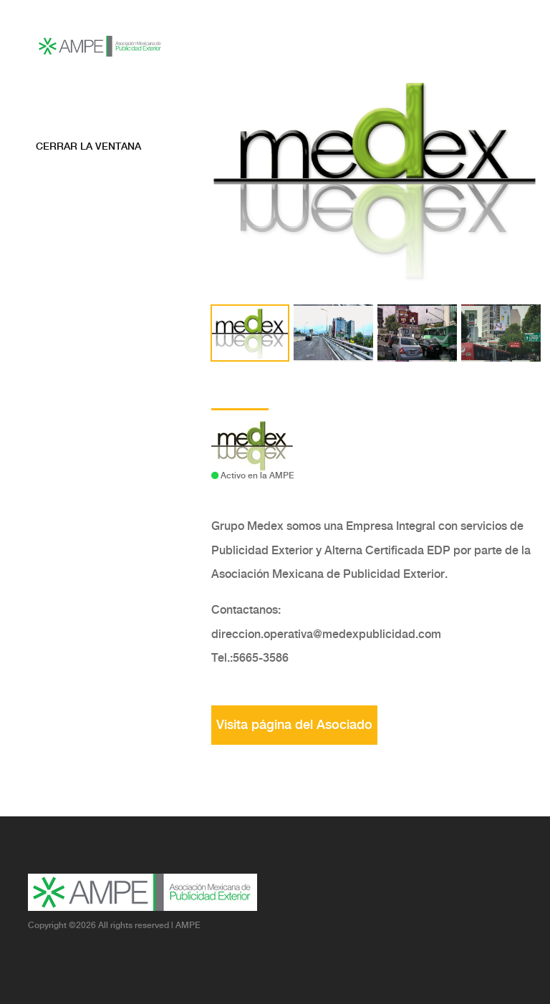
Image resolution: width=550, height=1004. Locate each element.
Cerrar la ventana (88, 147)
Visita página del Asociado (294, 725)
